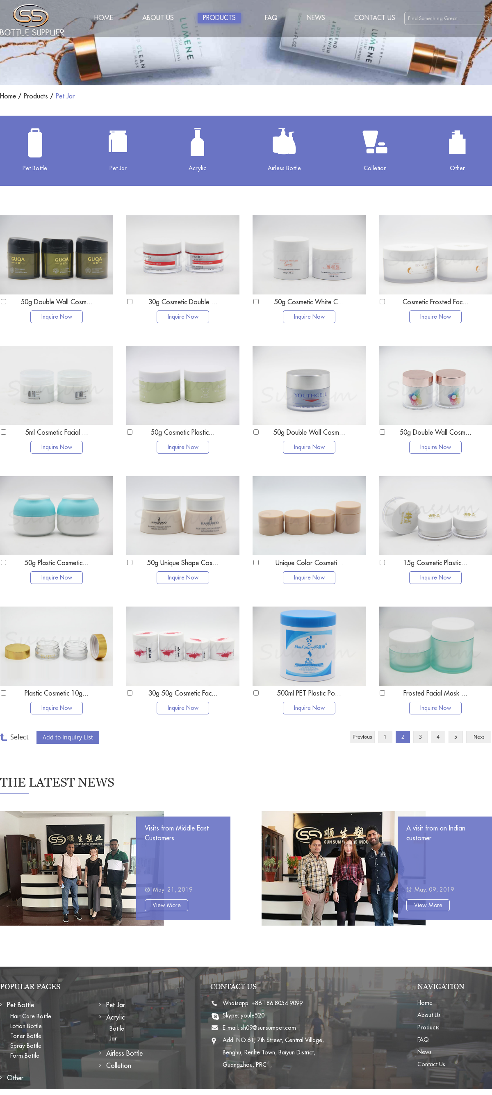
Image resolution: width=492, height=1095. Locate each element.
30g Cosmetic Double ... (182, 302)
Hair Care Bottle (30, 1016)
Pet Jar (65, 96)
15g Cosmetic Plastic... (435, 563)
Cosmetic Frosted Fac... (436, 302)
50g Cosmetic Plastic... (183, 432)
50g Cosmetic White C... (309, 302)
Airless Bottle (124, 1053)
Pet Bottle (20, 1005)
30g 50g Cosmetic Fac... (183, 693)
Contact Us (374, 18)
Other (15, 1078)
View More (167, 905)
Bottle (116, 1028)
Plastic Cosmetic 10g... (57, 693)
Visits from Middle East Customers (177, 833)
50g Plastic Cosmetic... (57, 563)
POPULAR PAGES (30, 986)
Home (103, 18)
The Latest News (57, 782)
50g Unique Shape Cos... (183, 563)
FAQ (271, 18)
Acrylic (115, 1017)
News (316, 18)
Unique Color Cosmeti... (309, 563)
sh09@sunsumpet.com (268, 1028)
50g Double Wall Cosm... (57, 302)
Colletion (118, 1066)
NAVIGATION (441, 986)
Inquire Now (56, 316)
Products (219, 18)
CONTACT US (233, 986)
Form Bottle (24, 1055)
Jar (113, 1038)
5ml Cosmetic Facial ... (56, 432)
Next (479, 736)
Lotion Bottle (26, 1026)
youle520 (252, 1015)
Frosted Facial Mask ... (435, 693)
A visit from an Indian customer (435, 833)
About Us (158, 18)
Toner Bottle (25, 1036)
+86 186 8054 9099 (277, 1003)
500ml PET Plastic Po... (309, 693)
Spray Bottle (25, 1046)
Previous (362, 736)
